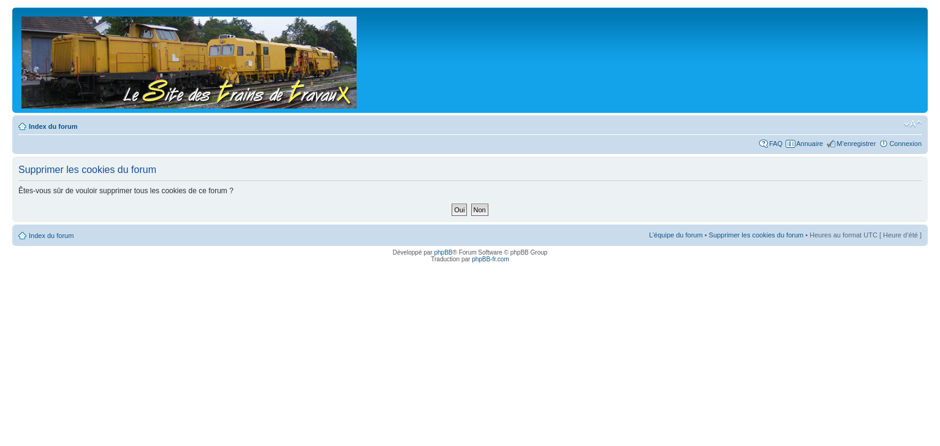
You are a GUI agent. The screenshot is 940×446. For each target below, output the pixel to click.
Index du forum (53, 126)
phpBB (443, 252)
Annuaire (809, 143)
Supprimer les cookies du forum (756, 235)
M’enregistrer (856, 143)
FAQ (776, 143)
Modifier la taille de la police (913, 123)
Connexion (905, 143)
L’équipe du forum (675, 235)
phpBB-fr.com (490, 259)
